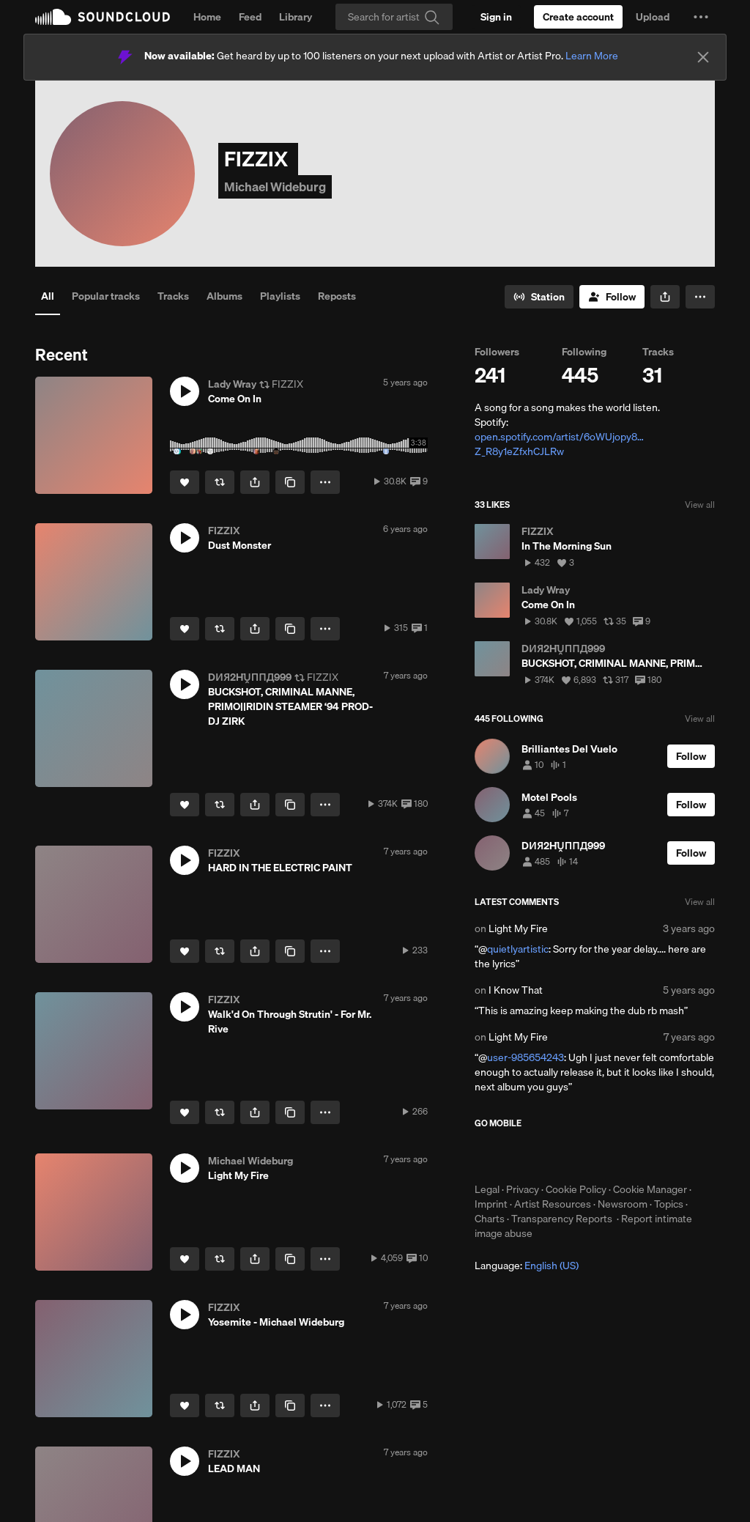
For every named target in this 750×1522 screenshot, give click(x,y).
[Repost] (219, 482)
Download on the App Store (518, 1155)
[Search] (394, 17)
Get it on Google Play (617, 1155)
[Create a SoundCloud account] (578, 17)
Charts (490, 1219)
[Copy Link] (290, 482)
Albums (224, 296)
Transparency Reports (561, 1219)
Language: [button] (527, 1265)
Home (207, 17)
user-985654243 (525, 1057)
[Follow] (612, 297)
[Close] (703, 57)
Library (295, 17)
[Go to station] (539, 297)
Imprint (491, 1204)
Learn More (591, 56)
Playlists (280, 296)
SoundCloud (102, 17)
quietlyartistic (518, 949)
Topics (668, 1204)
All (47, 296)
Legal (487, 1189)
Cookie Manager (650, 1189)
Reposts (337, 296)
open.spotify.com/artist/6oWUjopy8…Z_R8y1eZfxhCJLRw (559, 444)
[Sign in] (496, 17)
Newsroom (622, 1204)
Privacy (522, 1189)
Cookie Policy (576, 1189)
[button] (701, 17)
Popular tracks (106, 296)
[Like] (184, 482)
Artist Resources (552, 1204)
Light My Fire (518, 928)
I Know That (516, 990)
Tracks (173, 296)
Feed (250, 17)
